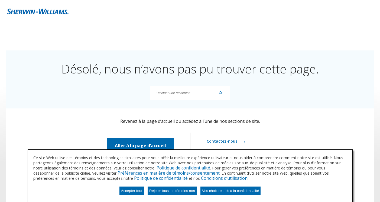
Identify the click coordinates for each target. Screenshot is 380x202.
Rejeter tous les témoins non (172, 191)
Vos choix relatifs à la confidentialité (230, 191)
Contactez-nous (222, 141)
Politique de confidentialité (183, 168)
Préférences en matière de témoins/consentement (169, 173)
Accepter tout (131, 191)
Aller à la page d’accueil (140, 146)
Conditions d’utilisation (224, 178)
